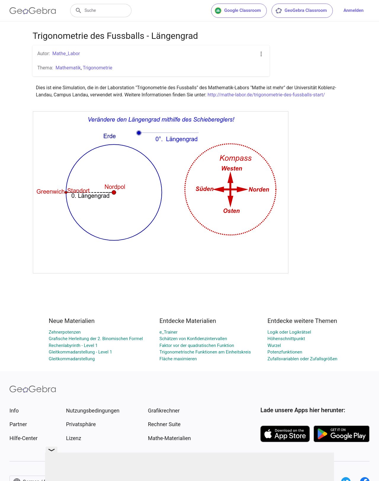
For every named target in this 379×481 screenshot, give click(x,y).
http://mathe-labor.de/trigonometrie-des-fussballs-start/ (266, 95)
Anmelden (353, 10)
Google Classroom (238, 10)
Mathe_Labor (66, 53)
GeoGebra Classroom (301, 10)
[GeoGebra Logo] (32, 10)
